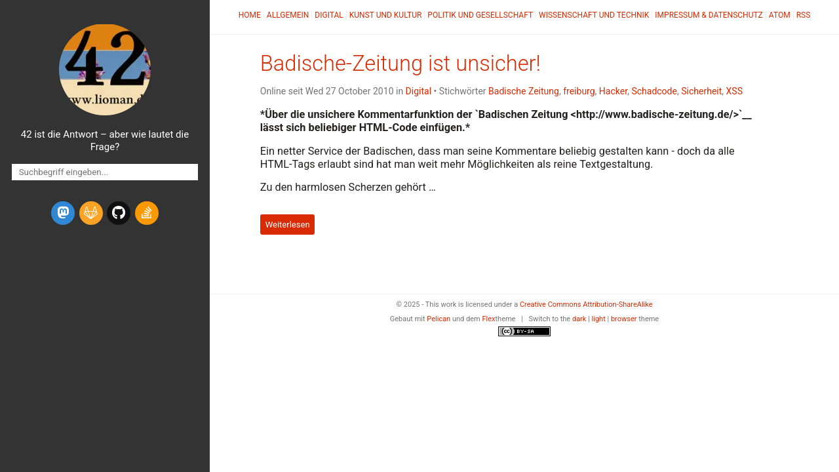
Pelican (438, 319)
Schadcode (654, 91)
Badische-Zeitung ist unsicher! (400, 63)
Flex (488, 319)
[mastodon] (63, 213)
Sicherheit (701, 91)
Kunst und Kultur (385, 15)
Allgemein (288, 15)
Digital (329, 15)
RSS (803, 15)
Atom (779, 15)
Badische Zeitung (523, 91)
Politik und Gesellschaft (480, 15)
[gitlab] (91, 213)
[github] (118, 213)
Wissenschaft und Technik (594, 15)
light (599, 319)
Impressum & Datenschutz (708, 15)
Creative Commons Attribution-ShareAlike (586, 304)
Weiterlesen (287, 224)
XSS (734, 91)
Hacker (613, 91)
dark (579, 319)
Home (250, 15)
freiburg (579, 91)
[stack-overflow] (147, 213)
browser (624, 319)
